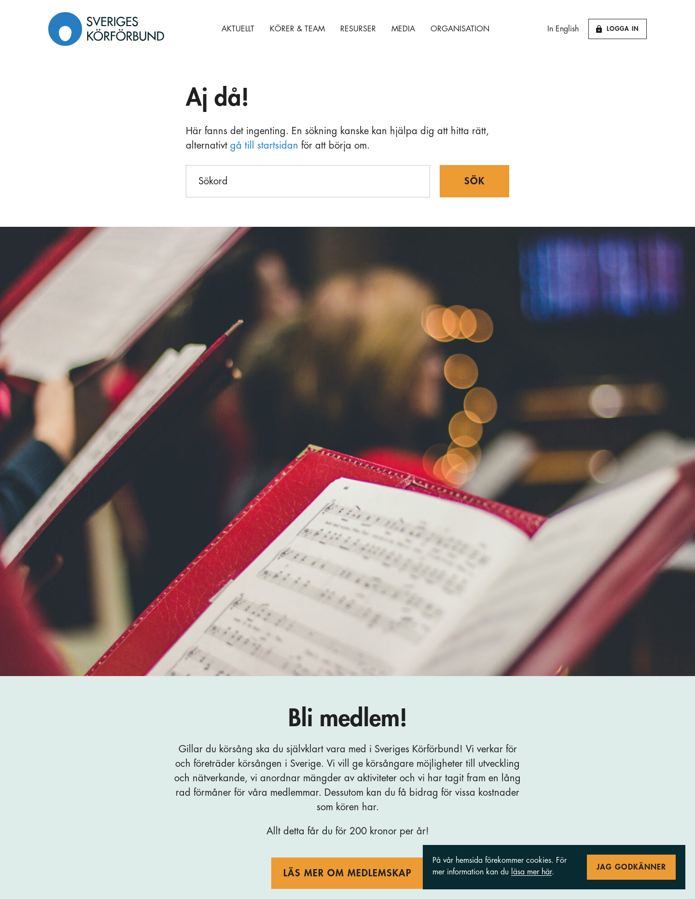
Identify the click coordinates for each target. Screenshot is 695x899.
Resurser (358, 29)
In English (563, 29)
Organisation (460, 29)
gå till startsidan (264, 145)
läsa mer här (531, 872)
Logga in (617, 29)
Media (403, 29)
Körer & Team (297, 29)
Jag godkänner (631, 867)
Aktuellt (238, 29)
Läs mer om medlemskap (347, 873)
